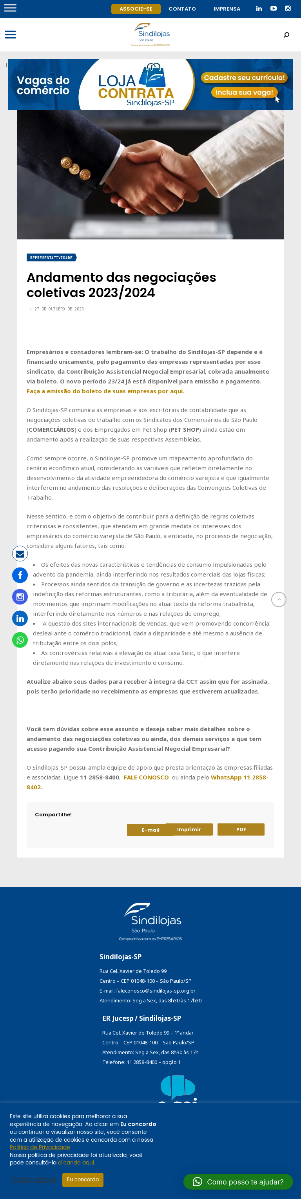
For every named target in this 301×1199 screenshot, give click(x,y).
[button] (238, 1182)
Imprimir (189, 829)
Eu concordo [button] (83, 1180)
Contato (182, 9)
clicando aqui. (76, 1162)
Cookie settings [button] (34, 1180)
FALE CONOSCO (146, 777)
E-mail (151, 830)
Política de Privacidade (40, 1147)
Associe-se (136, 9)
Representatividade (51, 257)
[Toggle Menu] (10, 7)
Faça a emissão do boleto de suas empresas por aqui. (105, 391)
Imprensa (227, 9)
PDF (241, 829)
